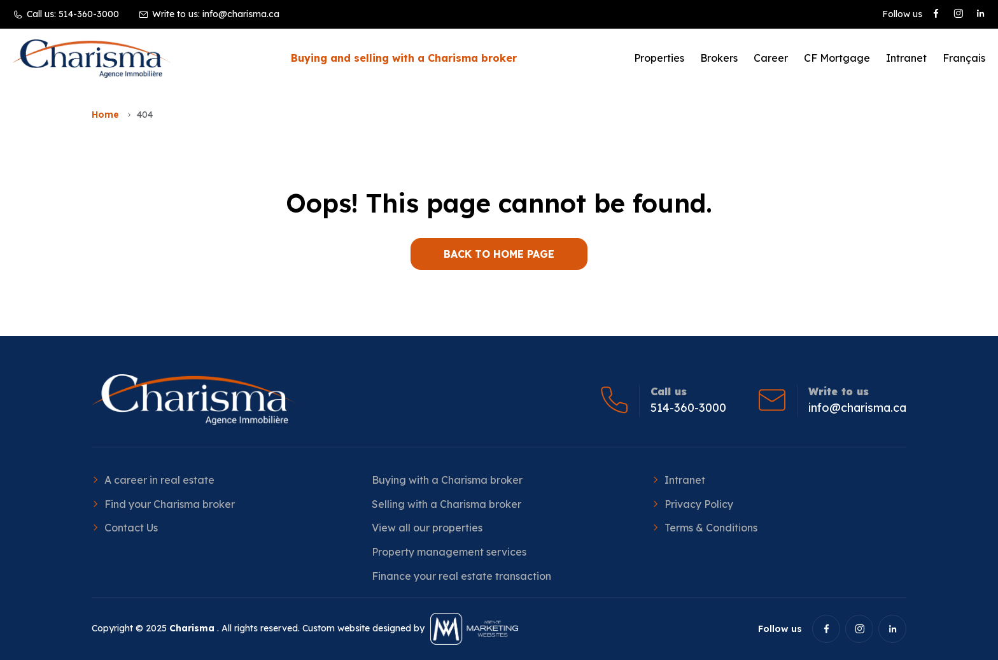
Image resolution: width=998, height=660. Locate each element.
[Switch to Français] (964, 58)
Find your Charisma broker (169, 504)
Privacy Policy (698, 504)
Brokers (719, 58)
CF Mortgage (837, 58)
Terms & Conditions (710, 527)
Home (105, 114)
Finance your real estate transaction (461, 576)
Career (771, 58)
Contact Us (131, 527)
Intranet (906, 58)
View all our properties (427, 527)
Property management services (449, 551)
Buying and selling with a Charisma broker (404, 58)
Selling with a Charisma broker (446, 504)
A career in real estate (159, 480)
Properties (659, 58)
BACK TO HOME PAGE (499, 254)
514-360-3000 (89, 14)
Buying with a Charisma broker (447, 480)
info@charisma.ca (240, 14)
